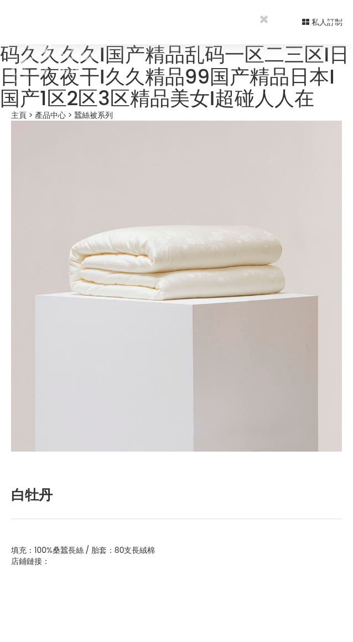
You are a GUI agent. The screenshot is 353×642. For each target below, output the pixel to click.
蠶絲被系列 (93, 115)
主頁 (19, 115)
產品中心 (50, 115)
